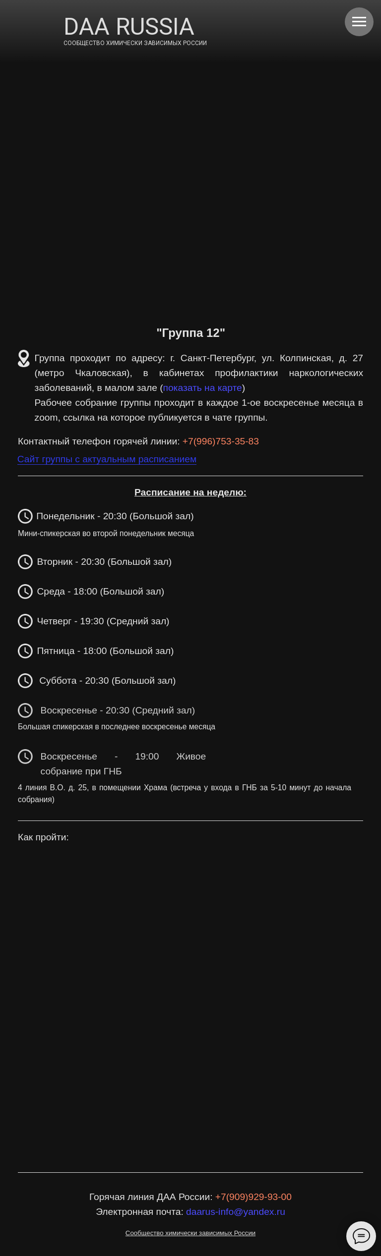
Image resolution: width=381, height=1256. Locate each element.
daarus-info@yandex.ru (235, 1211)
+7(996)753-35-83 (221, 441)
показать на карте (202, 387)
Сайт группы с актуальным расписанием (106, 459)
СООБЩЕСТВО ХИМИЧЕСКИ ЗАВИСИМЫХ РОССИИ (135, 43)
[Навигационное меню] (359, 22)
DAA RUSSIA (129, 26)
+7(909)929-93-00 (253, 1197)
